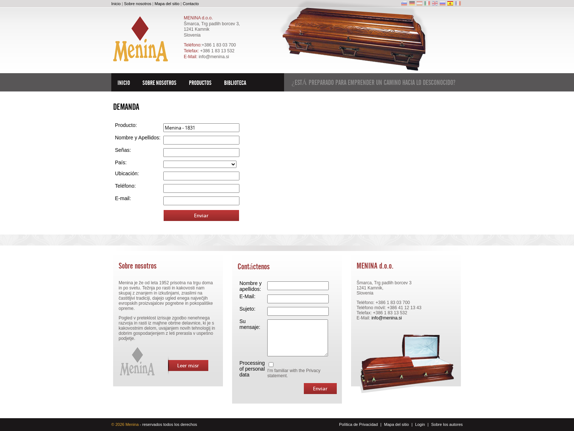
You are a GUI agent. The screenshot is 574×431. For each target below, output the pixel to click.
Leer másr (183, 365)
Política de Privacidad (358, 424)
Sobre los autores (447, 424)
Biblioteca (235, 83)
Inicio (116, 3)
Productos (200, 83)
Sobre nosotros (138, 3)
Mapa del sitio (166, 3)
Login (420, 424)
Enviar (201, 215)
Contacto (191, 3)
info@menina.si (214, 56)
